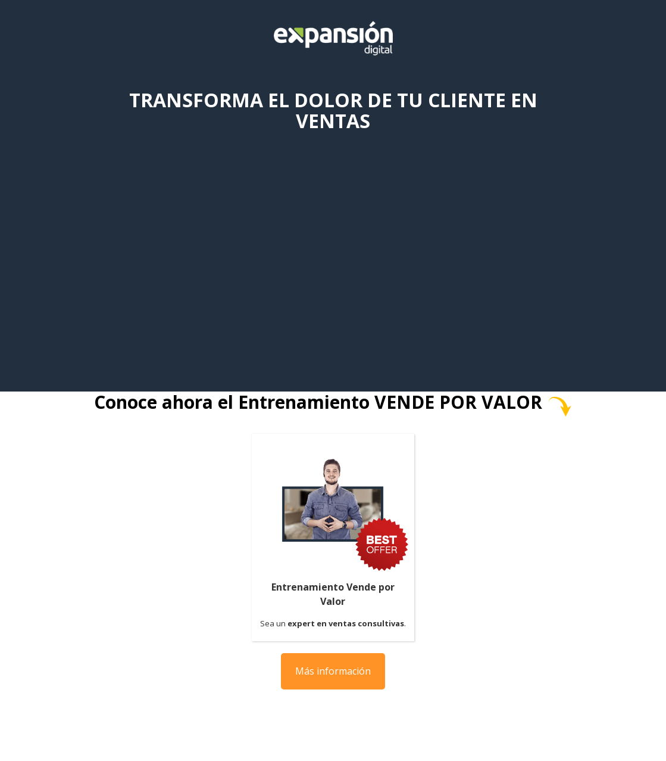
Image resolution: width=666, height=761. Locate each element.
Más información (333, 671)
